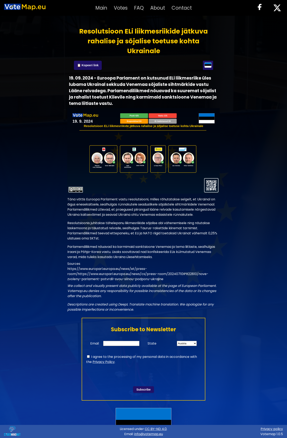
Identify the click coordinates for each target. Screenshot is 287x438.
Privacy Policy (104, 361)
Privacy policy (272, 429)
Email (94, 343)
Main (101, 7)
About (157, 7)
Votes (121, 7)
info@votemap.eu (148, 434)
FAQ (139, 7)
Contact (182, 7)
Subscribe (143, 389)
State (152, 343)
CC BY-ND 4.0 (156, 429)
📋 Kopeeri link (87, 65)
